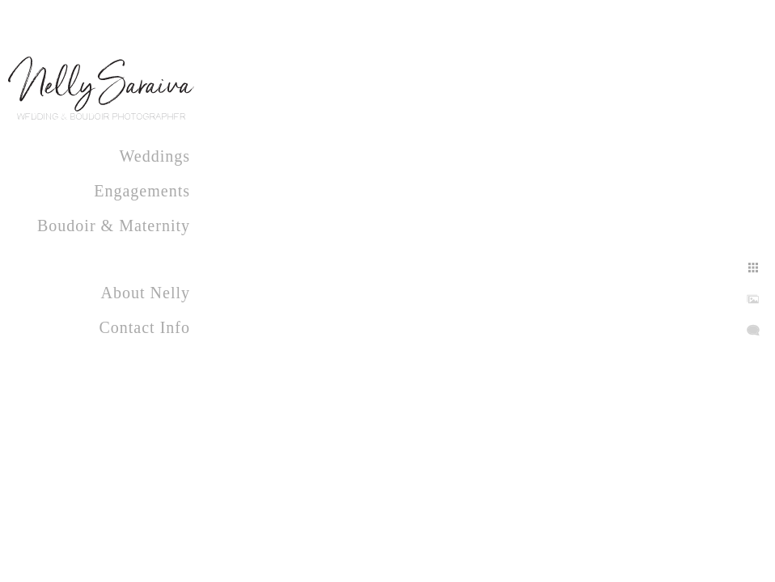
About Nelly (145, 293)
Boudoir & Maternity (113, 225)
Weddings (155, 156)
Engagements (142, 191)
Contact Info (144, 327)
